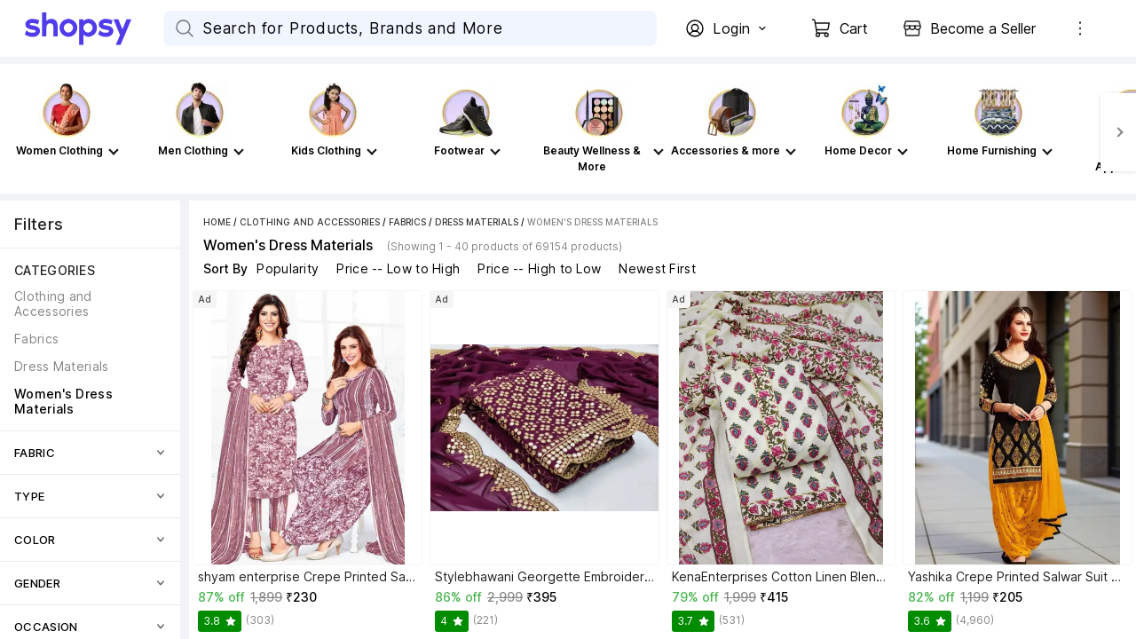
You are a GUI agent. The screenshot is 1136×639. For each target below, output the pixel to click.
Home (217, 222)
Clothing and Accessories (310, 222)
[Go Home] (94, 28)
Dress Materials (476, 222)
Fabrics (407, 222)
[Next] (1118, 132)
